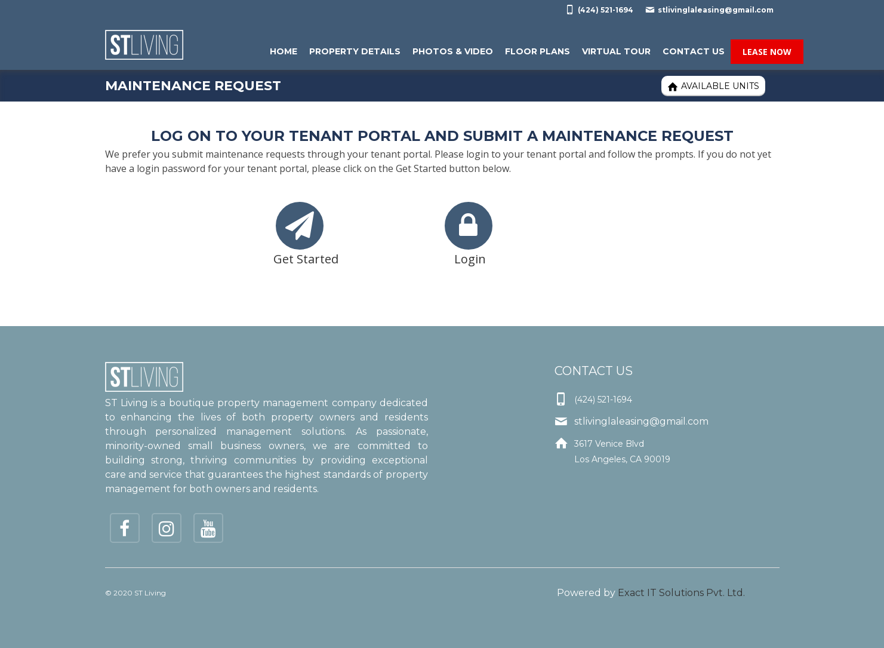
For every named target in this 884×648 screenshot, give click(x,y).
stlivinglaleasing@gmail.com (709, 9)
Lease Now (767, 51)
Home (283, 51)
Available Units (713, 86)
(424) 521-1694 (599, 9)
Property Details (355, 51)
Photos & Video (452, 51)
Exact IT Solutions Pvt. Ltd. (681, 592)
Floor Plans (537, 51)
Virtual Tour (616, 51)
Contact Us (694, 51)
